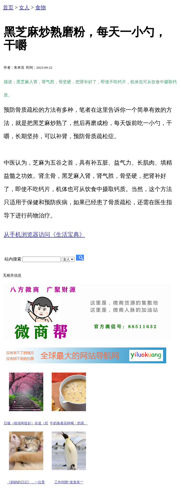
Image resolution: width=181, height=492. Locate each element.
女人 (24, 7)
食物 (40, 7)
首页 (8, 7)
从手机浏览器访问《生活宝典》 (44, 234)
